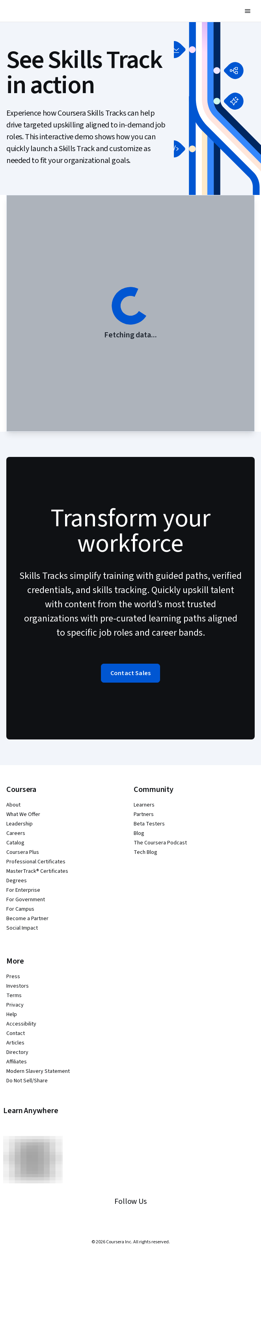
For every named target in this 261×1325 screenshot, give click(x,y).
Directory (17, 1052)
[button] (247, 11)
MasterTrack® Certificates (37, 871)
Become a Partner (27, 919)
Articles (15, 1043)
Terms (14, 995)
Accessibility (21, 1024)
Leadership (19, 824)
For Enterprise (23, 890)
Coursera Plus (22, 852)
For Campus (20, 909)
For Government (25, 900)
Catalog (15, 843)
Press (13, 977)
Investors (17, 986)
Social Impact (22, 928)
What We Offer (23, 814)
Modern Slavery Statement (38, 1071)
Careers (15, 833)
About (13, 805)
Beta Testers (149, 824)
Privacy (15, 1005)
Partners (144, 814)
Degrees (16, 881)
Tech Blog (145, 852)
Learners (144, 805)
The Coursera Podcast (160, 843)
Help (11, 1014)
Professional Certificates (35, 862)
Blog (139, 833)
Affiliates (16, 1062)
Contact (15, 1033)
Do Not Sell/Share (27, 1081)
